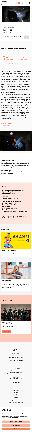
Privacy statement (16, 405)
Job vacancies (16, 395)
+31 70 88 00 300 (16, 353)
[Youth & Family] (16, 270)
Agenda (16, 392)
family (4, 36)
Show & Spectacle (7, 38)
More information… (15, 417)
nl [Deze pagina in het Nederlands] (17, 3)
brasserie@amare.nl (20, 362)
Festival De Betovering (6, 123)
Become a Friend (19, 402)
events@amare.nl (20, 359)
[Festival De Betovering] (16, 240)
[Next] (29, 141)
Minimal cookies (16, 425)
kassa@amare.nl (16, 383)
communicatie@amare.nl (18, 357)
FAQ (16, 394)
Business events (16, 400)
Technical (16, 397)
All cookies (16, 428)
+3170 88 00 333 (16, 382)
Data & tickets (7, 331)
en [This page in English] (19, 3)
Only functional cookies (16, 421)
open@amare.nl (19, 360)
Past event (26, 37)
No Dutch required (17, 36)
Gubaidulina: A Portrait (9, 324)
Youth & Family (5, 125)
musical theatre (9, 36)
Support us (11, 402)
